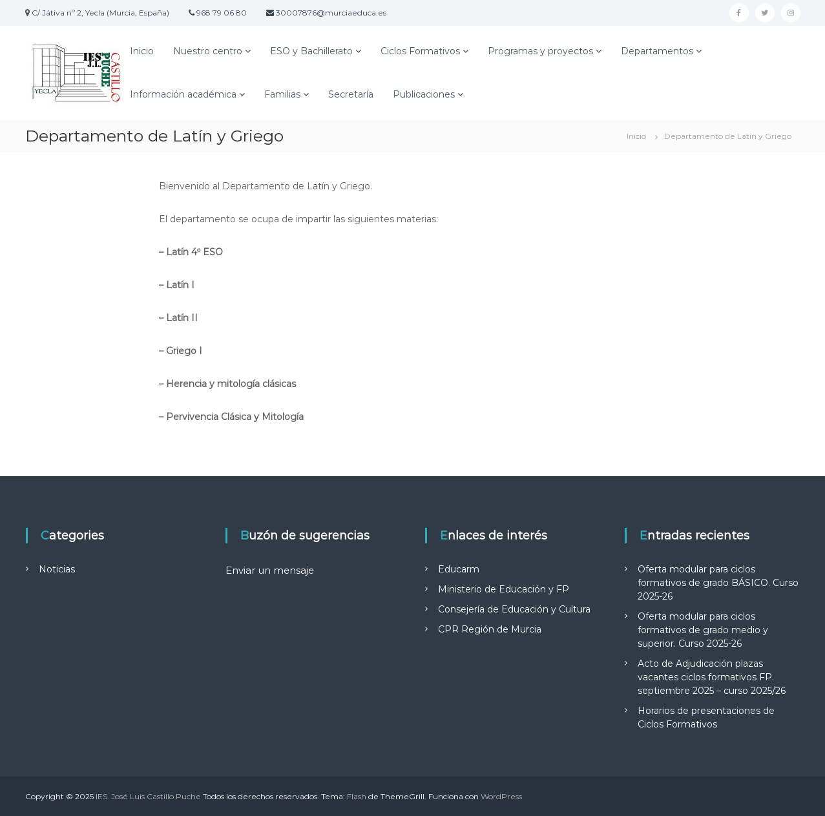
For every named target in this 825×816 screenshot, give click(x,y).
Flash (356, 796)
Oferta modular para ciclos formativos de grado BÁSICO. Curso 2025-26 (718, 582)
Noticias (57, 569)
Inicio (142, 51)
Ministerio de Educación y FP (503, 589)
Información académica (183, 94)
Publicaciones (424, 94)
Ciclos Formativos (420, 51)
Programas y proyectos (540, 51)
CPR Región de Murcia (489, 629)
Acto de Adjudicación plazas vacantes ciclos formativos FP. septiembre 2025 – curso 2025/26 (712, 677)
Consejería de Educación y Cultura (514, 609)
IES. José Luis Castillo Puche (148, 796)
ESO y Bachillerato (311, 51)
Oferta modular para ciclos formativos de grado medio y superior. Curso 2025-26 (703, 630)
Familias (282, 94)
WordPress (501, 796)
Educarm (458, 569)
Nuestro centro (207, 51)
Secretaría (350, 94)
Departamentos (657, 51)
